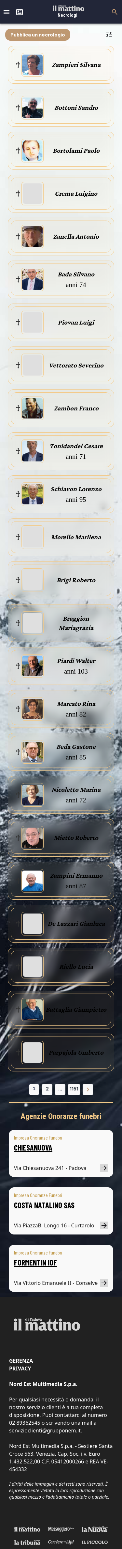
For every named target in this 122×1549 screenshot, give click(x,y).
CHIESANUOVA (33, 1147)
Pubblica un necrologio (37, 34)
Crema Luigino (76, 193)
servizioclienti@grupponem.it (45, 1430)
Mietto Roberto (76, 838)
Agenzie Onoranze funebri (61, 1116)
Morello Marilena (76, 537)
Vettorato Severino (76, 365)
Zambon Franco (76, 408)
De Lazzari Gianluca (76, 923)
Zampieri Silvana (76, 64)
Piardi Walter (76, 661)
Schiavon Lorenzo (76, 489)
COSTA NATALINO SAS (44, 1205)
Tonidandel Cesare (76, 446)
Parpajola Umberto (75, 1052)
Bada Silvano (76, 274)
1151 (74, 1088)
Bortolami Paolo (76, 150)
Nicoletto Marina (76, 789)
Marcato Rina (76, 703)
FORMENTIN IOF (35, 1262)
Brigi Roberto (76, 580)
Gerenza (21, 1360)
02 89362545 (24, 1422)
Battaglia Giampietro (76, 1009)
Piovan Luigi (76, 322)
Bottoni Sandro (76, 107)
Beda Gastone (76, 746)
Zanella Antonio (76, 236)
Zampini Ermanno (76, 875)
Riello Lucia (76, 966)
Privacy (20, 1368)
